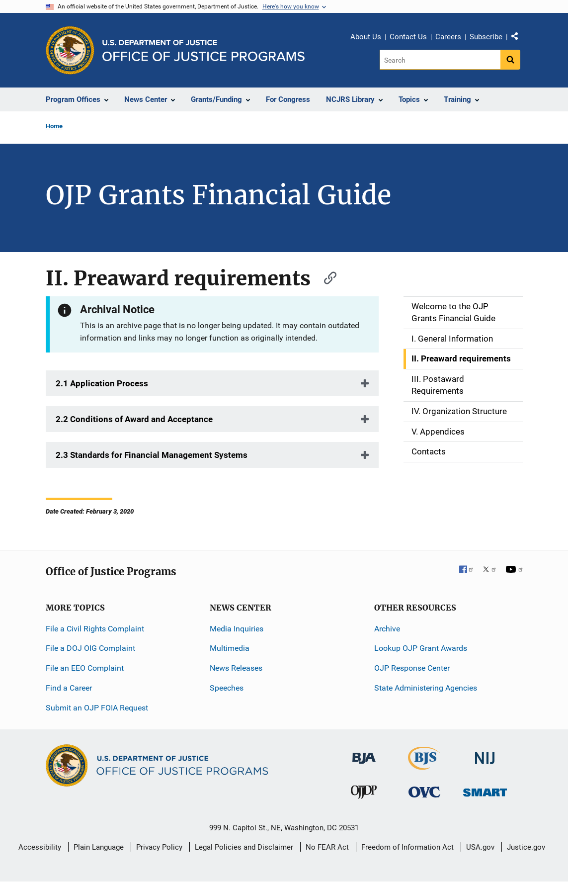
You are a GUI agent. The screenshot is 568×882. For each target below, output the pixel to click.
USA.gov (480, 847)
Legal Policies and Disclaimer (244, 847)
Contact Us (408, 36)
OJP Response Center (412, 668)
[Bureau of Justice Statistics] (424, 765)
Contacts (428, 451)
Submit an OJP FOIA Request (97, 707)
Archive (387, 628)
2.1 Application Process (102, 383)
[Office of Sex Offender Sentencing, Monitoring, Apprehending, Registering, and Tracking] (485, 789)
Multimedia (229, 648)
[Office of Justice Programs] (70, 50)
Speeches (226, 688)
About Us (365, 36)
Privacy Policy (159, 847)
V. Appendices (438, 432)
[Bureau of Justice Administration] (364, 753)
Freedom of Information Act (407, 847)
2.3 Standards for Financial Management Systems (151, 455)
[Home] (203, 50)
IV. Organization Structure (459, 411)
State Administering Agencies (425, 688)
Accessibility (39, 847)
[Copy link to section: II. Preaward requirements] (325, 276)
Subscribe (486, 36)
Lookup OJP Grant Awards (420, 648)
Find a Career (69, 688)
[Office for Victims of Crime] (424, 791)
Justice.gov (526, 847)
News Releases (236, 668)
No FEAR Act (327, 847)
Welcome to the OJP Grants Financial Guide (453, 312)
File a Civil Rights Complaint (95, 628)
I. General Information (452, 339)
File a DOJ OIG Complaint (90, 648)
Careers (448, 36)
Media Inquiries (236, 628)
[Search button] (510, 60)
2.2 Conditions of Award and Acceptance (134, 419)
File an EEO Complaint (85, 668)
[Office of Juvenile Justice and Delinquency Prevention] (364, 794)
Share (518, 38)
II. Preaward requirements (461, 358)
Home (54, 126)
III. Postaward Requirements (437, 385)
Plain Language (99, 847)
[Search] (440, 60)
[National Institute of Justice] (485, 753)
